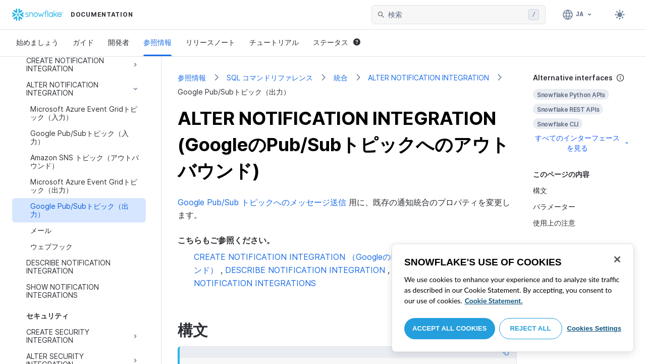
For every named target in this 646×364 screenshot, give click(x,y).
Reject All (530, 328)
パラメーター (554, 206)
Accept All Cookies (449, 328)
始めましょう (37, 42)
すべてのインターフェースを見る (582, 142)
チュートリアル (274, 42)
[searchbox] (456, 15)
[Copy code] (506, 352)
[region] (513, 298)
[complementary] (581, 113)
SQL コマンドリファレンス (270, 77)
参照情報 (157, 42)
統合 (341, 77)
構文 (540, 190)
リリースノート (210, 42)
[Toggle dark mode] (620, 15)
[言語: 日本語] (578, 15)
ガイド (83, 42)
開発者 (118, 42)
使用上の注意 (554, 222)
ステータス (336, 42)
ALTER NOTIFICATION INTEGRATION (428, 77)
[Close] (617, 259)
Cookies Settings (594, 328)
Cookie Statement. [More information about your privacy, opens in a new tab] (494, 300)
